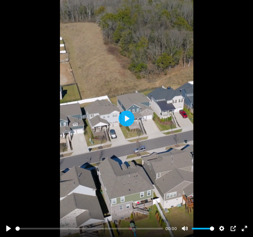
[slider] (89, 228)
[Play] (8, 228)
